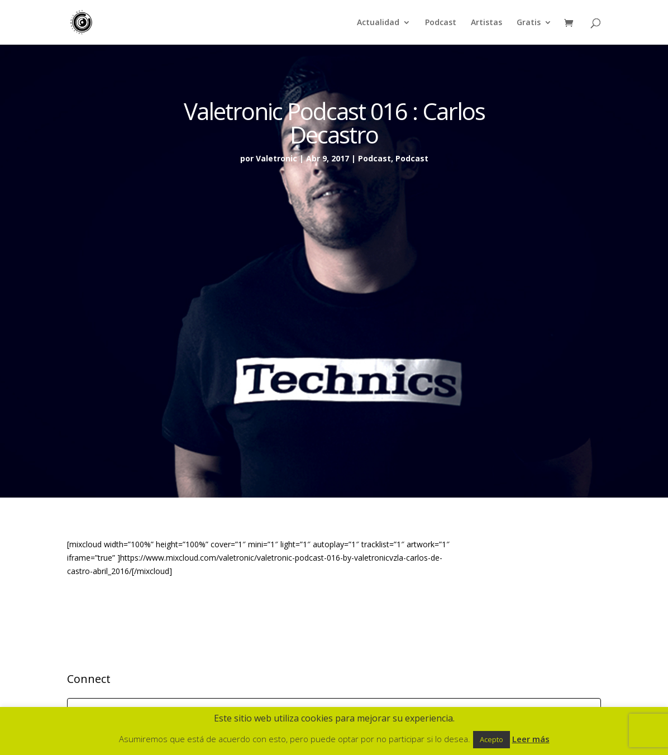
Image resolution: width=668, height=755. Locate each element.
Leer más (531, 738)
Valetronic (276, 158)
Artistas (486, 22)
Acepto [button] (491, 739)
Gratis (529, 22)
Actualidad (378, 22)
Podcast (440, 22)
